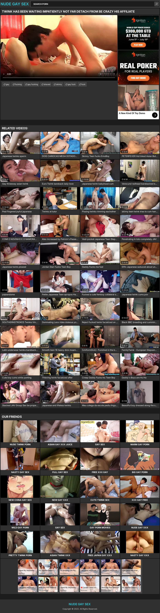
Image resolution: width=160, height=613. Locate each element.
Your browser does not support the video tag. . (59, 48)
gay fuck (72, 84)
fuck (83, 84)
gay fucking (33, 84)
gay (7, 84)
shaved (47, 84)
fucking (18, 84)
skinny (59, 84)
